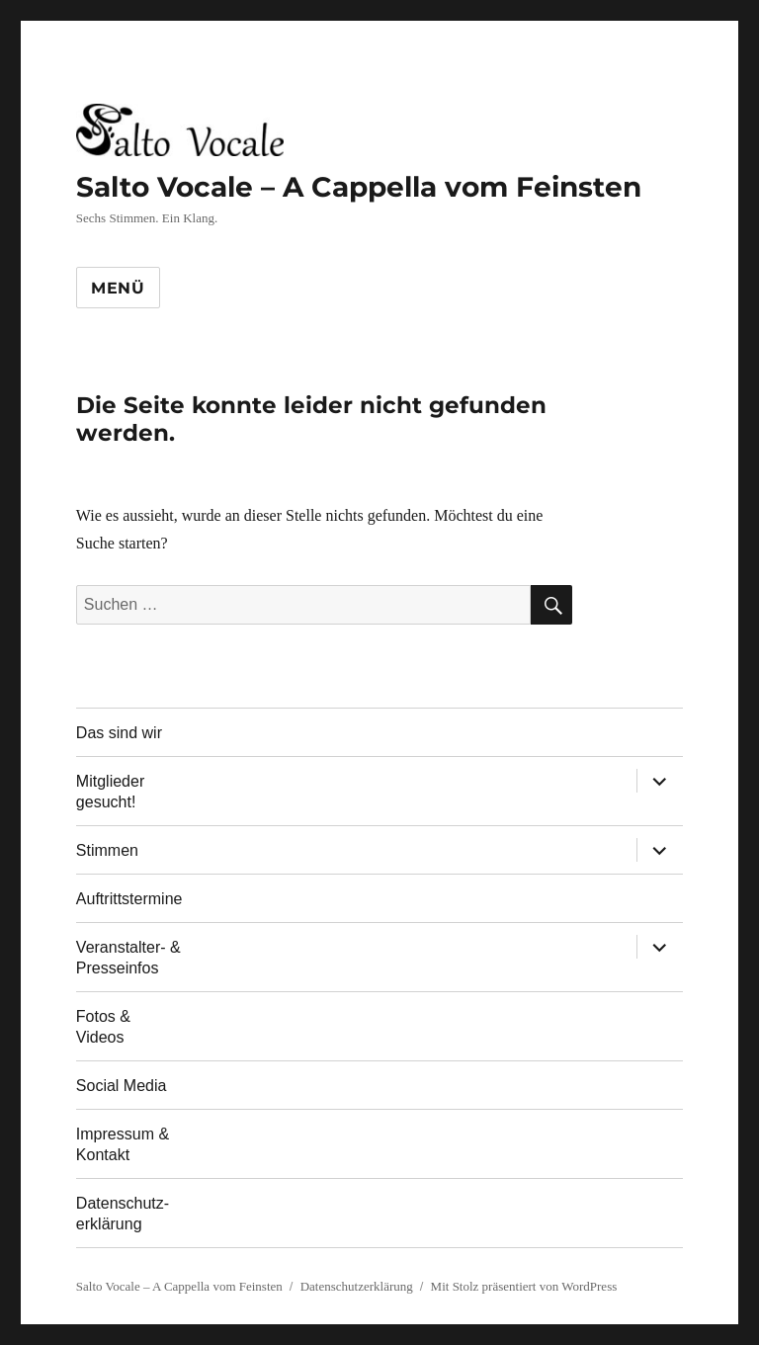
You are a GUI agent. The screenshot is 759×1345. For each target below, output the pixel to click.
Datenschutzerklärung (356, 1286)
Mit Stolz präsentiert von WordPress (524, 1286)
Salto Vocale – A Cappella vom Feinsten (358, 187)
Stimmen (107, 850)
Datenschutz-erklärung (122, 1213)
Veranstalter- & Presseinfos (128, 957)
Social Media (121, 1085)
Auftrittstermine (129, 898)
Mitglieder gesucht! (110, 791)
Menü (118, 288)
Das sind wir (119, 732)
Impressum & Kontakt (122, 1144)
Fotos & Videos (103, 1027)
